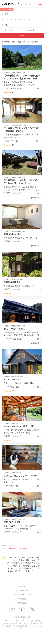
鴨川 (25, 548)
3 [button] (36, 68)
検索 (22, 36)
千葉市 (22, 548)
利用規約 (22, 599)
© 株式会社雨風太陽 (21, 617)
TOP (3, 9)
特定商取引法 (22, 590)
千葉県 (10, 9)
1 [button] (33, 68)
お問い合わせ (22, 603)
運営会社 (22, 586)
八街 (17, 548)
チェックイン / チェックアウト (18, 19)
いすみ (4, 548)
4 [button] (38, 68)
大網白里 (9, 548)
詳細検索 (30, 30)
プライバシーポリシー (22, 595)
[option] (22, 57)
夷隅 (14, 548)
